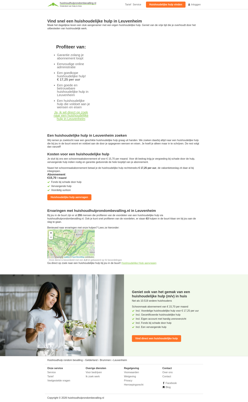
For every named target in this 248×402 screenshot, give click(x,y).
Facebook (171, 383)
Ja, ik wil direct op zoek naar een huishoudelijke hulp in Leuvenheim (71, 115)
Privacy (128, 380)
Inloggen (194, 4)
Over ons (167, 372)
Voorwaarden (131, 372)
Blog (168, 387)
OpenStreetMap (78, 257)
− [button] (51, 237)
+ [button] (51, 233)
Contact (166, 376)
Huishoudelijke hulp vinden (165, 4)
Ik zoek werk (93, 376)
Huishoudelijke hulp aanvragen (69, 197)
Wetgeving (130, 376)
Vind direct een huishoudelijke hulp (156, 338)
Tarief (128, 4)
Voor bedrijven (94, 372)
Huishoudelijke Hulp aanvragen (138, 263)
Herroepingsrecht (133, 384)
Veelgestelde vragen (58, 380)
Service (137, 4)
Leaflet (66, 257)
